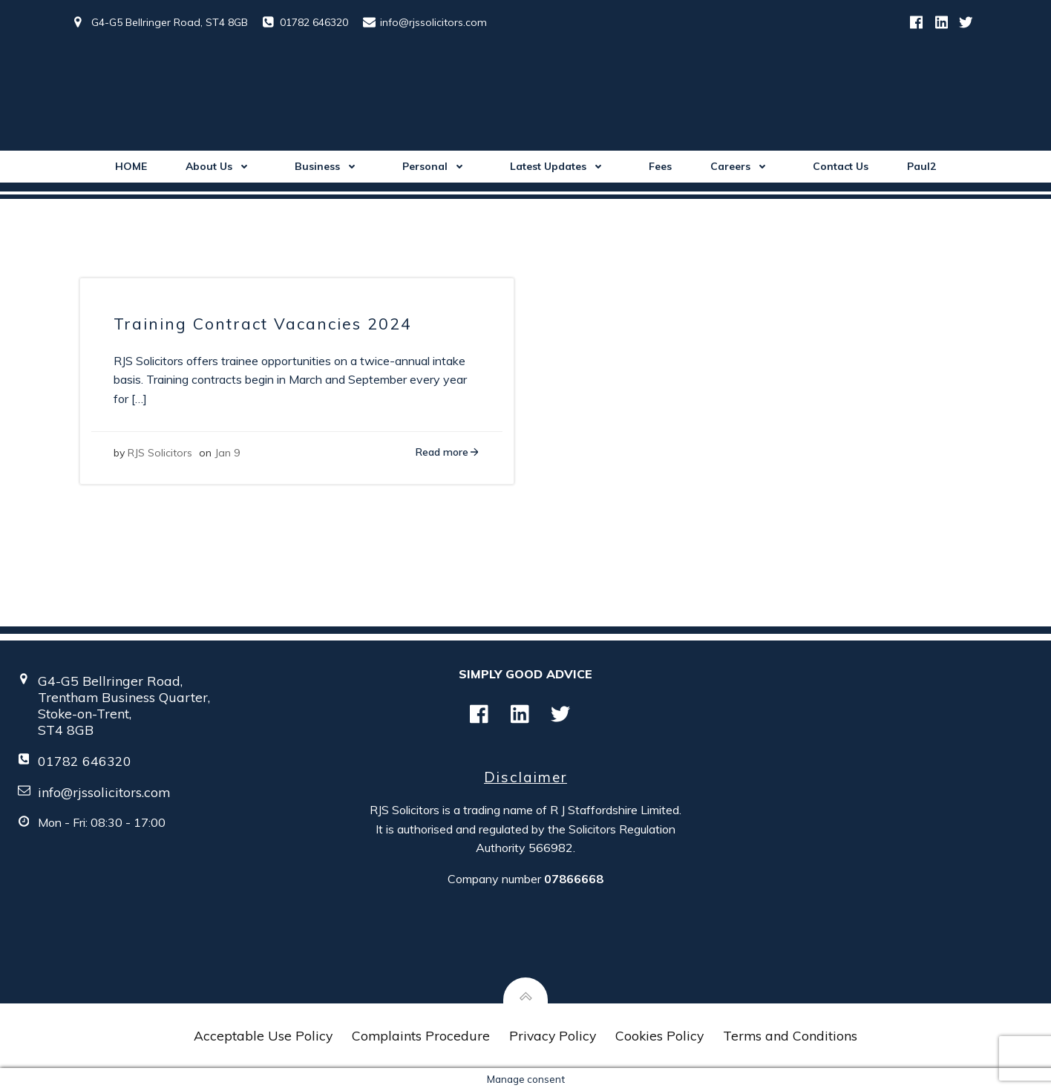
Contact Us (840, 166)
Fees (660, 166)
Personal (436, 166)
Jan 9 (227, 452)
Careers (742, 166)
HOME (131, 166)
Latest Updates (560, 166)
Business (329, 166)
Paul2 (921, 166)
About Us (221, 166)
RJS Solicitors (160, 452)
